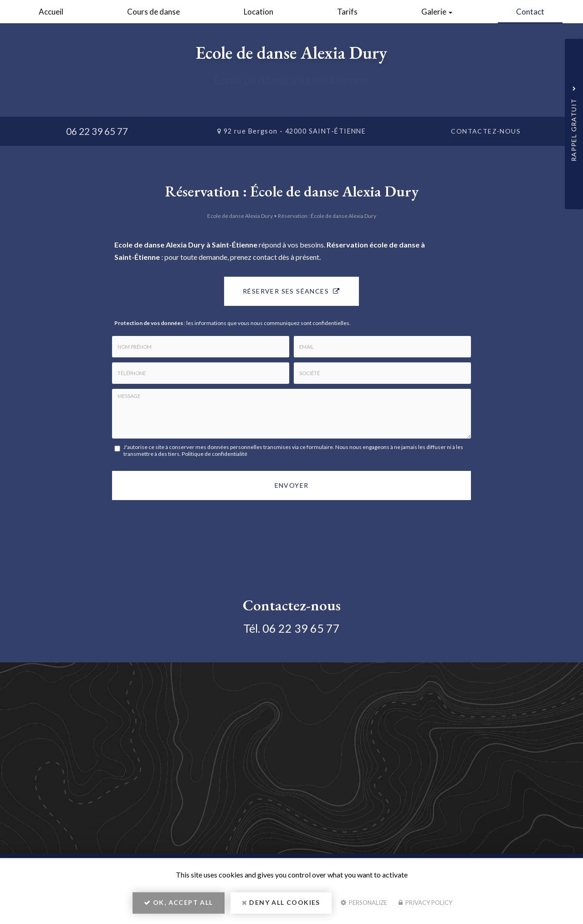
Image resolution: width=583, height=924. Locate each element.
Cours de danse (153, 11)
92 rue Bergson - (295, 131)
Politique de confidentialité (214, 453)
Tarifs (347, 11)
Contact (530, 11)
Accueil (51, 11)
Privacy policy (425, 904)
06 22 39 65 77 (97, 131)
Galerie (436, 11)
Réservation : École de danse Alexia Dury (327, 215)
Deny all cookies (281, 904)
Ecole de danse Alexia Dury (240, 215)
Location (258, 11)
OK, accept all (178, 904)
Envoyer (292, 485)
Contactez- (486, 131)
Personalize (364, 904)
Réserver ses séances (291, 291)
